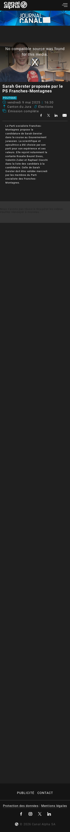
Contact (45, 793)
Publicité (25, 793)
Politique (9, 98)
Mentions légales (54, 806)
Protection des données (20, 806)
